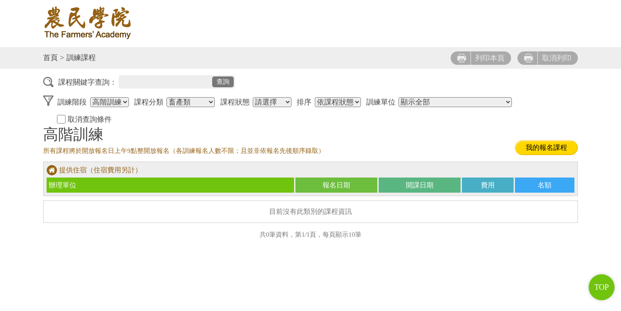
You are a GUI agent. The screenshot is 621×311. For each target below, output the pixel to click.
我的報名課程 (546, 147)
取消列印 (547, 58)
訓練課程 (81, 58)
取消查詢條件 (84, 119)
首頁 (50, 58)
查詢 (222, 81)
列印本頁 (481, 58)
